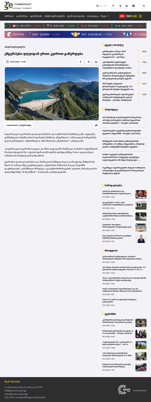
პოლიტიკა (93, 16)
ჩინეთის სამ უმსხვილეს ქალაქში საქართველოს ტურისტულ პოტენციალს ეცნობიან (116, 365)
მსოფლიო (111, 250)
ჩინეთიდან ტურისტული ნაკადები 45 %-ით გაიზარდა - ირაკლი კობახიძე (117, 332)
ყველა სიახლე (114, 45)
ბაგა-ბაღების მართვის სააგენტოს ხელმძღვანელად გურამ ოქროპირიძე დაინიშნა (116, 237)
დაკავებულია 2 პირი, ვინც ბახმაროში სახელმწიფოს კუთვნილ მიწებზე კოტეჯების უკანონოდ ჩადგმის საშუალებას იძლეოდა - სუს (117, 203)
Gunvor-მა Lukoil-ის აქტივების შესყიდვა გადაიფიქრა (119, 301)
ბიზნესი (9, 16)
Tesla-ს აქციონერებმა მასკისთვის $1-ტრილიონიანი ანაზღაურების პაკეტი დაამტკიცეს (124, 279)
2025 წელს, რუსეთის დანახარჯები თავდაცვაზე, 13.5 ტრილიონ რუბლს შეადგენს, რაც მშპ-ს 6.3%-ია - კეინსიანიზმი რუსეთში (124, 268)
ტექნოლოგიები (76, 16)
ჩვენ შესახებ (12, 381)
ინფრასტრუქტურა (54, 16)
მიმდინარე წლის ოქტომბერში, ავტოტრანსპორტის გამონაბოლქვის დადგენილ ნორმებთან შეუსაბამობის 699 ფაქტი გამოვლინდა (117, 215)
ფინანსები (36, 16)
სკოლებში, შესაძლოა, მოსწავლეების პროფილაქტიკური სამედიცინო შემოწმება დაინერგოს (117, 226)
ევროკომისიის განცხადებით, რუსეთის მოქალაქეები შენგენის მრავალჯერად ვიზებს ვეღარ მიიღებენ (121, 258)
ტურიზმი (110, 314)
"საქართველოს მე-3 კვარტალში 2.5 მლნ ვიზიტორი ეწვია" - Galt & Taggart (117, 343)
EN (101, 5)
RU (105, 5)
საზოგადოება (113, 185)
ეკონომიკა (22, 16)
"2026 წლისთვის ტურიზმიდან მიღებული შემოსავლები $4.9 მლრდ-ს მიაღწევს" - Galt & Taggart (118, 354)
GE (97, 5)
